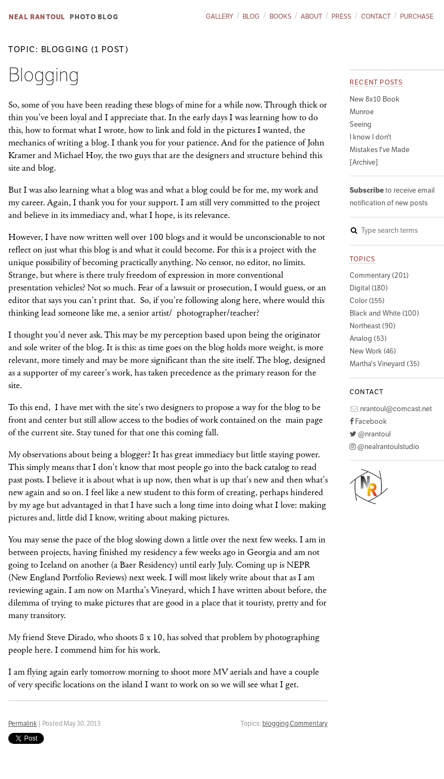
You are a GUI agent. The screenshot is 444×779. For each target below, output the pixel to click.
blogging (275, 723)
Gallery (219, 16)
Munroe (362, 111)
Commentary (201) (379, 275)
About (311, 16)
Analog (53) (368, 338)
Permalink (22, 723)
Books (280, 16)
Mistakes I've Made (379, 149)
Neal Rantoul (37, 17)
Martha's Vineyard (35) (385, 363)
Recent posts (376, 82)
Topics (362, 259)
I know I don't (370, 137)
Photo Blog (94, 17)
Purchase (417, 16)
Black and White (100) (384, 313)
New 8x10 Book (375, 99)
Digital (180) (369, 288)
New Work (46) (373, 351)
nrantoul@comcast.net (391, 408)
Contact (376, 16)
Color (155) (367, 300)
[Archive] (364, 162)
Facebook (368, 421)
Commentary (309, 723)
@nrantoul (370, 434)
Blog (251, 16)
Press (341, 16)
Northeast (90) (373, 325)
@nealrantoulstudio (384, 446)
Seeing (361, 124)
